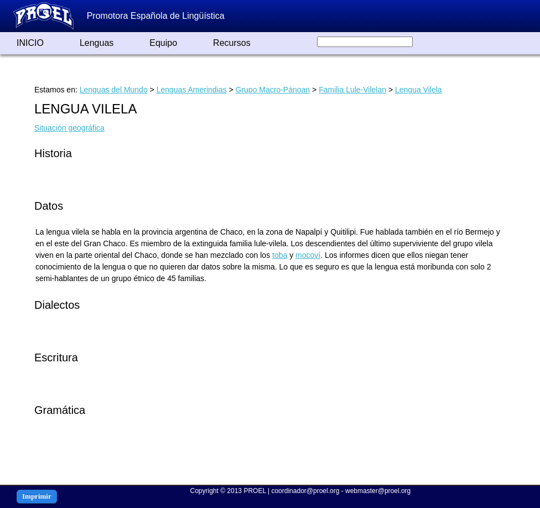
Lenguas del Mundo (114, 89)
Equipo (163, 43)
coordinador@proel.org (305, 491)
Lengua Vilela (418, 89)
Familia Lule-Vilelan (352, 89)
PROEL (254, 491)
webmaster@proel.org (378, 491)
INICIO (30, 43)
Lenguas (96, 43)
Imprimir (36, 496)
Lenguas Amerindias (192, 89)
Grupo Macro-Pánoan (273, 89)
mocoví (307, 255)
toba (279, 255)
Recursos (232, 43)
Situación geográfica (69, 127)
